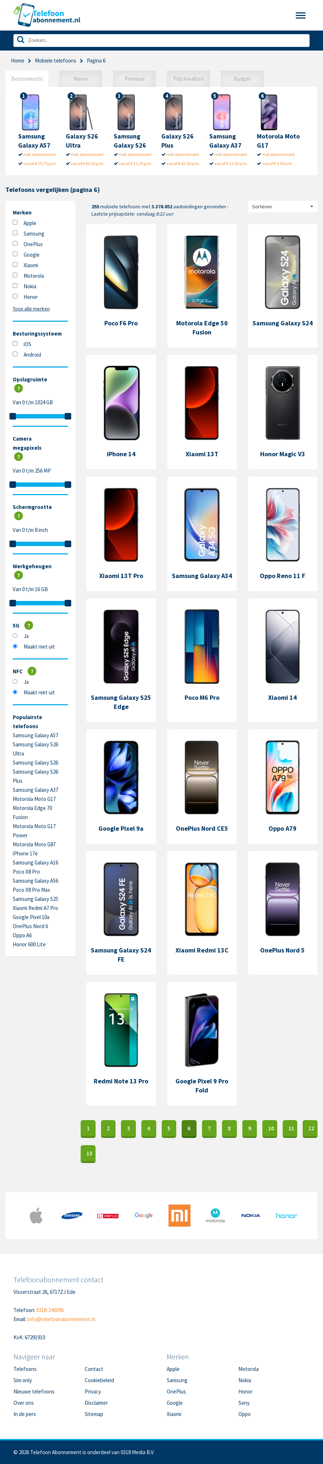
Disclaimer (96, 1402)
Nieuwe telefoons (33, 1391)
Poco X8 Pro (26, 871)
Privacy (93, 1391)
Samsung (34, 233)
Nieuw (80, 78)
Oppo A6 (22, 935)
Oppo (244, 1414)
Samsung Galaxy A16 (35, 862)
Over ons (23, 1402)
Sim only (22, 1380)
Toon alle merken (31, 308)
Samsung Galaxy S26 (35, 762)
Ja (26, 636)
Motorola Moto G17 (34, 798)
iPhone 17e (25, 853)
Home (17, 60)
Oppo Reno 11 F (282, 575)
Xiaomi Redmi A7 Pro (35, 908)
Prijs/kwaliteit (188, 78)
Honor (31, 296)
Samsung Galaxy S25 (35, 898)
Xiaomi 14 (282, 697)
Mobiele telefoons (55, 60)
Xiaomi (31, 265)
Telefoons (25, 1368)
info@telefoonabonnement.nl (61, 1319)
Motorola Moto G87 (34, 844)
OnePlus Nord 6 (30, 926)
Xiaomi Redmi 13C (202, 950)
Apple (30, 223)
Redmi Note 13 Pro (121, 1081)
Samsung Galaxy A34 (202, 575)
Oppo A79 (282, 828)
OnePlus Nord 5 (282, 950)
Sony (244, 1402)
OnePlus (33, 244)
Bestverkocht (27, 78)
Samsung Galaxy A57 (35, 735)
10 (271, 1128)
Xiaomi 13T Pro (121, 575)
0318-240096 (50, 1310)
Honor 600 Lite (29, 944)
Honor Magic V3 (282, 454)
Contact (94, 1368)
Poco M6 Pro (202, 697)
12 (311, 1128)
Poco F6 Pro (121, 323)
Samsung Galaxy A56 (35, 880)
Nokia (30, 286)
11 (291, 1128)
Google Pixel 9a (121, 828)
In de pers (24, 1414)
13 (89, 1153)
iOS (27, 344)
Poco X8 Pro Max (31, 889)
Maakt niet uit (39, 646)
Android (32, 354)
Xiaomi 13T (202, 454)
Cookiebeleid (99, 1380)
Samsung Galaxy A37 (35, 789)
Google (32, 254)
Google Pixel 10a (31, 917)
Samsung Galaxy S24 (283, 323)
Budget (242, 78)
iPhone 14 (121, 454)
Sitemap (94, 1414)
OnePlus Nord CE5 (202, 828)
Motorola (34, 275)
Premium (135, 78)
